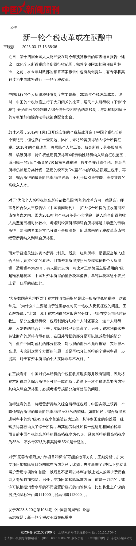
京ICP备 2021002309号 (38, 532)
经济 (13, 27)
